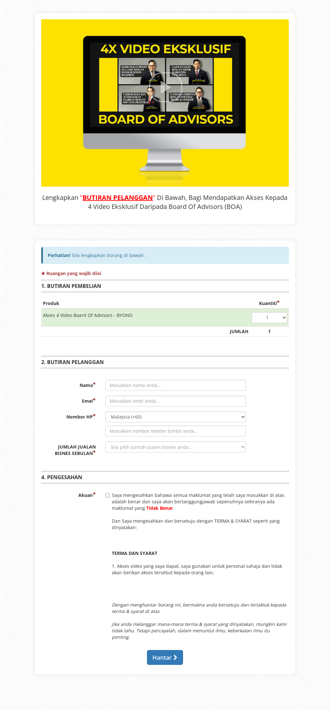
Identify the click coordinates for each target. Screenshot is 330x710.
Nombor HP (81, 417)
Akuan (87, 495)
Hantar (165, 657)
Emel (89, 401)
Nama (88, 385)
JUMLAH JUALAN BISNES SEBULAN (75, 450)
